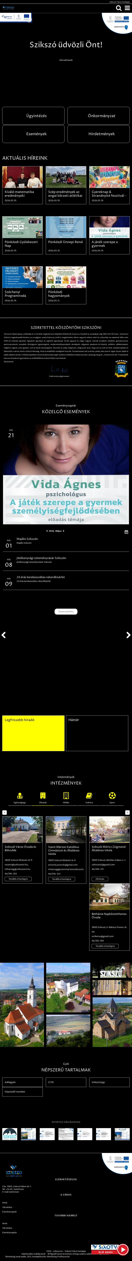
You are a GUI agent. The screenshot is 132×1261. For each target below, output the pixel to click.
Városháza (7, 1207)
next (128, 635)
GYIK (51, 1082)
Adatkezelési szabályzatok (33, 1254)
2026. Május (55, 531)
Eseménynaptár (9, 1211)
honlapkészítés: (39, 1256)
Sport (112, 797)
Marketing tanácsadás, (16, 1256)
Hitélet (66, 797)
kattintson (14, 1192)
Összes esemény (66, 611)
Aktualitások (66, 60)
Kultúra (89, 797)
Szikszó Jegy (98, 1082)
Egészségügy (19, 797)
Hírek (4, 1202)
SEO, (29, 1256)
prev (3, 635)
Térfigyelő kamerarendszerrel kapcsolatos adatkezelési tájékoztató (78, 1254)
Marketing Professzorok (58, 1256)
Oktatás (43, 797)
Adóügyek (10, 1082)
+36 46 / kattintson (15, 1189)
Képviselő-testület (15, 1091)
